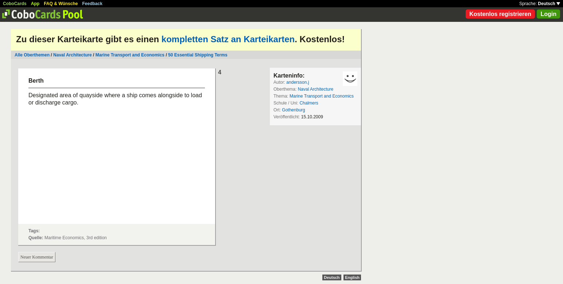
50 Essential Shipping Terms (198, 55)
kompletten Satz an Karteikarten (228, 39)
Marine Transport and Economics (130, 55)
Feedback (92, 3)
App (35, 3)
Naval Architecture (72, 55)
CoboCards (15, 3)
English (352, 277)
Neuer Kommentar (36, 257)
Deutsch (549, 3)
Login (548, 14)
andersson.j (297, 82)
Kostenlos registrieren (500, 14)
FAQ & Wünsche (61, 3)
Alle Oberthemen (32, 55)
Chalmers (308, 103)
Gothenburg (293, 110)
